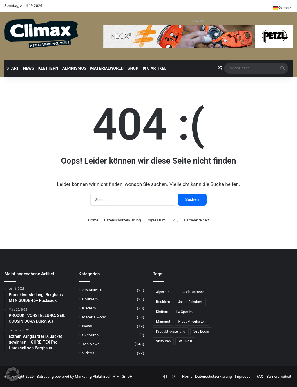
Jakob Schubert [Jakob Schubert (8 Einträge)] (190, 302)
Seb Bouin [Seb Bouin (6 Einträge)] (201, 331)
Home (93, 220)
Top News (91, 344)
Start (12, 68)
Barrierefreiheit (196, 220)
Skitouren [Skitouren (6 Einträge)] (163, 341)
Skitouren (90, 335)
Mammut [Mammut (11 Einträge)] (163, 322)
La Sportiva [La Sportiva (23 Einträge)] (185, 312)
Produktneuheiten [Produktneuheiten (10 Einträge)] (192, 322)
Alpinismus (74, 68)
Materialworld (106, 68)
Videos (88, 353)
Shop (133, 68)
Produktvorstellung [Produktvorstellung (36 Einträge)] (170, 331)
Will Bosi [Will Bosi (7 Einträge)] (185, 341)
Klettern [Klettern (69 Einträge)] (162, 312)
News (28, 68)
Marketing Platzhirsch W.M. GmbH (103, 376)
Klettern (48, 68)
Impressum (156, 220)
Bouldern (90, 299)
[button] (13, 374)
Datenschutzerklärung (122, 220)
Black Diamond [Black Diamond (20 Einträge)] (192, 292)
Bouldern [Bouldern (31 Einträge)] (163, 302)
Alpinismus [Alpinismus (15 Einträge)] (164, 292)
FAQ (174, 220)
